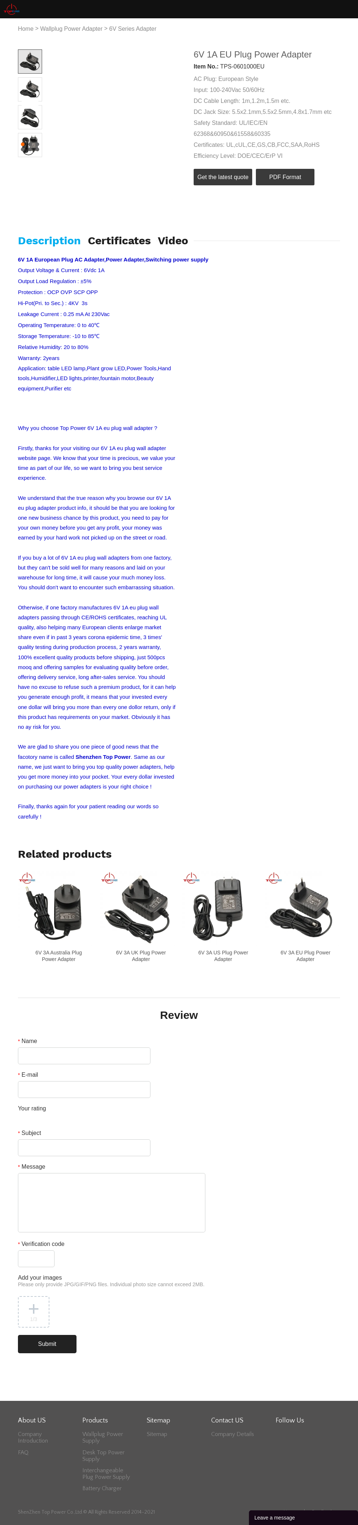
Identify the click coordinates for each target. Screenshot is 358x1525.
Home (26, 29)
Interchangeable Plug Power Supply (106, 1473)
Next (32, 103)
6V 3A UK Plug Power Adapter (141, 956)
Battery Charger (102, 1488)
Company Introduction (33, 1437)
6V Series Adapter (132, 29)
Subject (29, 1133)
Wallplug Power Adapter (71, 29)
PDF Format (285, 177)
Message (31, 1167)
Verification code (41, 1244)
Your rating (32, 1108)
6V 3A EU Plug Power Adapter (305, 956)
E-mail (28, 1075)
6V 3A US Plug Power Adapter (223, 956)
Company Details (232, 1434)
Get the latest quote (223, 177)
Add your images (111, 1280)
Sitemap (157, 1434)
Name (27, 1041)
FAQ (23, 1452)
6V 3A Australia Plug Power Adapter (59, 956)
